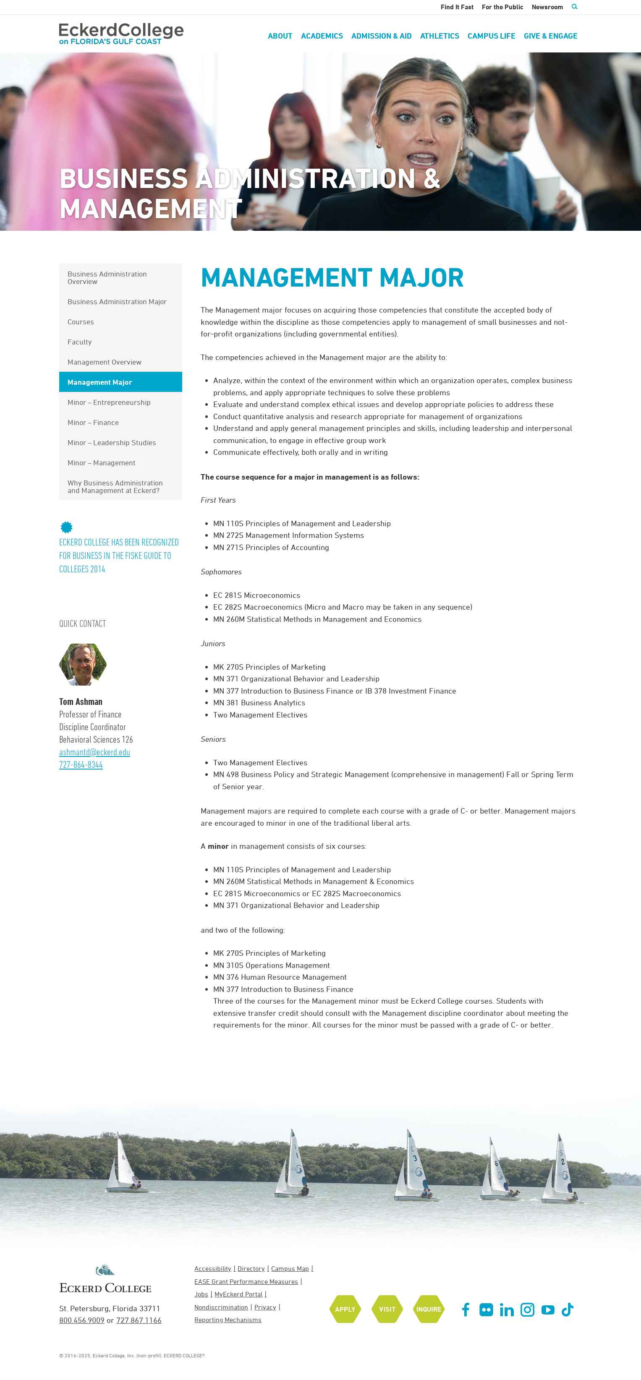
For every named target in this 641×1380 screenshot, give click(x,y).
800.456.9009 (82, 1320)
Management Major (100, 382)
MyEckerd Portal (238, 1294)
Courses (81, 321)
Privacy (265, 1307)
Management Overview (104, 361)
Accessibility (212, 1268)
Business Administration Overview (107, 277)
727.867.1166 (139, 1320)
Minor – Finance (93, 422)
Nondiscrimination (221, 1307)
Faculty (80, 341)
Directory (251, 1268)
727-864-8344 (81, 764)
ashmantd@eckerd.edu (94, 751)
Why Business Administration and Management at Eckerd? (115, 486)
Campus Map (290, 1268)
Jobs (201, 1294)
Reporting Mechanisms (228, 1319)
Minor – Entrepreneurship (109, 402)
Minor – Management (102, 462)
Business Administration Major (117, 301)
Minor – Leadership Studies (112, 442)
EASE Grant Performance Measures (246, 1281)
